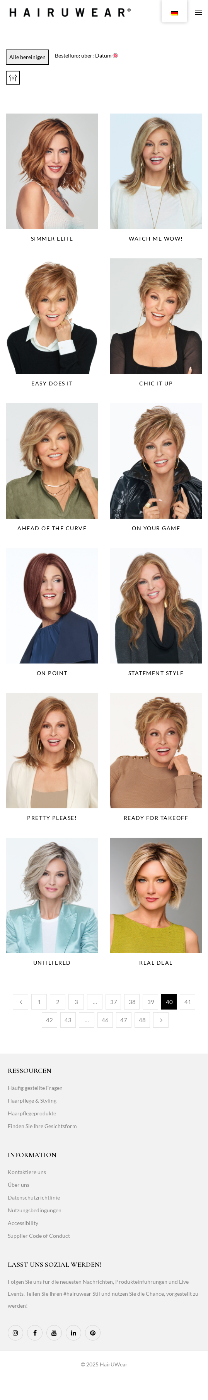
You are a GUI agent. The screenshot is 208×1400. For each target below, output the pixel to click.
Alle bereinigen (27, 57)
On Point (52, 673)
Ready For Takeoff (156, 818)
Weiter (161, 1020)
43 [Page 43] (68, 1019)
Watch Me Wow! (156, 238)
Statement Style (156, 673)
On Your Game (156, 528)
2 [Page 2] (58, 1001)
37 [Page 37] (113, 1001)
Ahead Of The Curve (52, 528)
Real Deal (156, 962)
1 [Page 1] (39, 1001)
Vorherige (20, 1002)
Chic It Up (156, 383)
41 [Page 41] (187, 1001)
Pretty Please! (52, 818)
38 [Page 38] (132, 1001)
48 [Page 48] (142, 1019)
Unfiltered (52, 962)
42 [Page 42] (49, 1019)
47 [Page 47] (123, 1019)
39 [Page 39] (150, 1001)
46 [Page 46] (105, 1019)
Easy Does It (52, 383)
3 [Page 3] (76, 1001)
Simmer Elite (52, 238)
